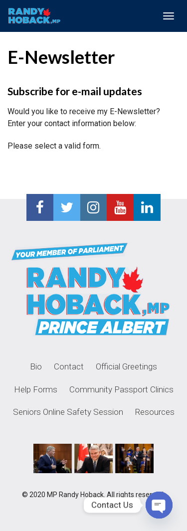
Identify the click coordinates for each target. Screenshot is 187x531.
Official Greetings (126, 366)
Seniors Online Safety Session (68, 412)
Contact (69, 366)
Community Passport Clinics (121, 389)
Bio (36, 366)
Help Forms (35, 389)
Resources (155, 412)
